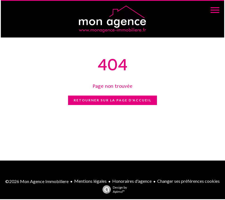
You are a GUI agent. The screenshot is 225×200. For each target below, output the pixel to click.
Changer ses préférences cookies (188, 181)
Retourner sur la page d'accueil (112, 100)
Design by (113, 189)
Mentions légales (90, 181)
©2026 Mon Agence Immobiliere (37, 181)
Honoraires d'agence (132, 181)
